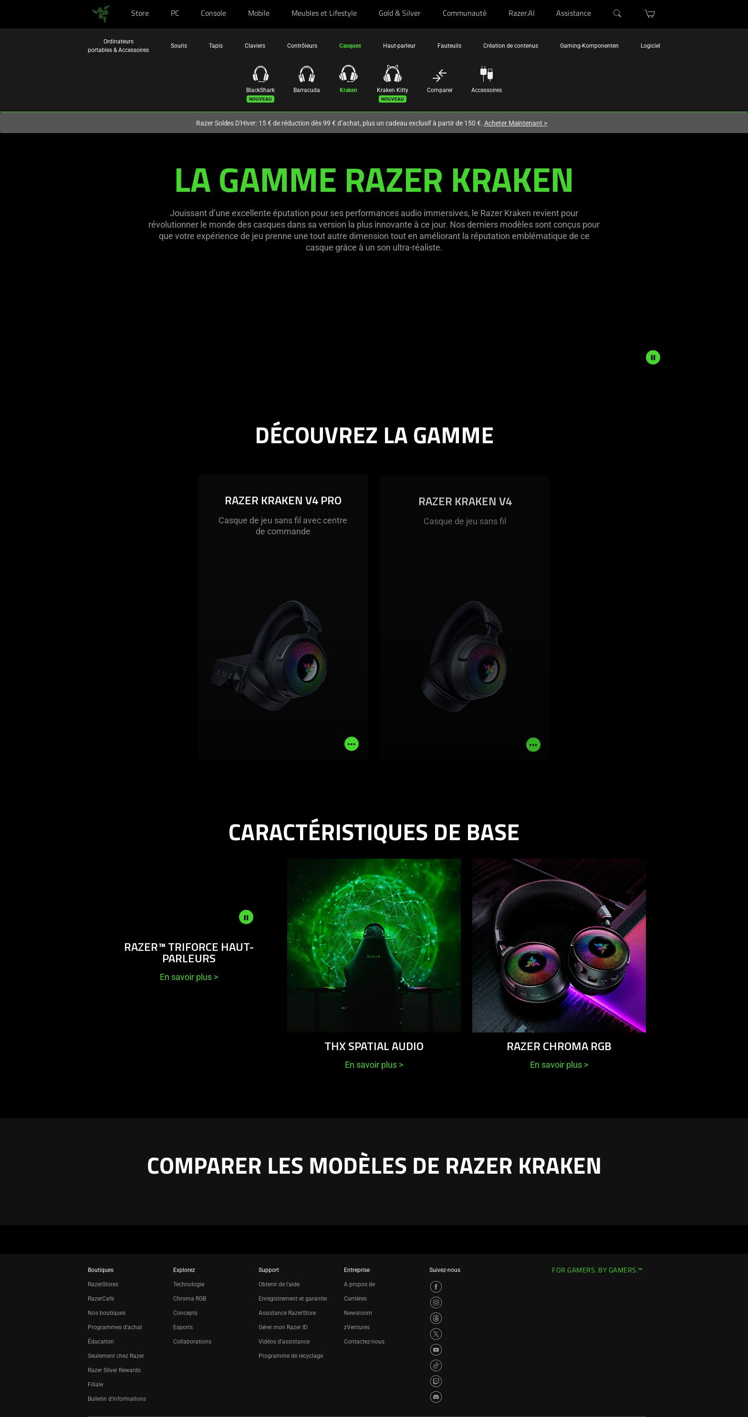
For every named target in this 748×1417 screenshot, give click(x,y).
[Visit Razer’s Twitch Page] (436, 1381)
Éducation (101, 1341)
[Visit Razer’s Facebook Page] (436, 1286)
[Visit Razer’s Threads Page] (436, 1318)
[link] (101, 13)
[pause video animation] (653, 357)
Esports (183, 1327)
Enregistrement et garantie (293, 1298)
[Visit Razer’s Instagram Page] (436, 1302)
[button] (649, 14)
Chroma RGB (189, 1298)
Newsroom (358, 1313)
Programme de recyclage (291, 1356)
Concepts (185, 1313)
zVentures (357, 1327)
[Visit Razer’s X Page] (436, 1334)
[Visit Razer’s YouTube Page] (436, 1349)
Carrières (355, 1298)
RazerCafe (101, 1298)
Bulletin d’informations (117, 1399)
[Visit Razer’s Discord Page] (436, 1397)
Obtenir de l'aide (279, 1284)
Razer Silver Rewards (114, 1370)
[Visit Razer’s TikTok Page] (436, 1365)
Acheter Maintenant (516, 123)
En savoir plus (189, 977)
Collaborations (192, 1341)
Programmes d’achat (115, 1327)
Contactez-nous (364, 1341)
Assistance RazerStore (287, 1313)
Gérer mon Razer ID (283, 1327)
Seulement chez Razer (116, 1356)
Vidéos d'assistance (284, 1341)
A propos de (359, 1284)
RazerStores (103, 1284)
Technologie (188, 1284)
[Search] (618, 14)
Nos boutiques (106, 1313)
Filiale (95, 1384)
